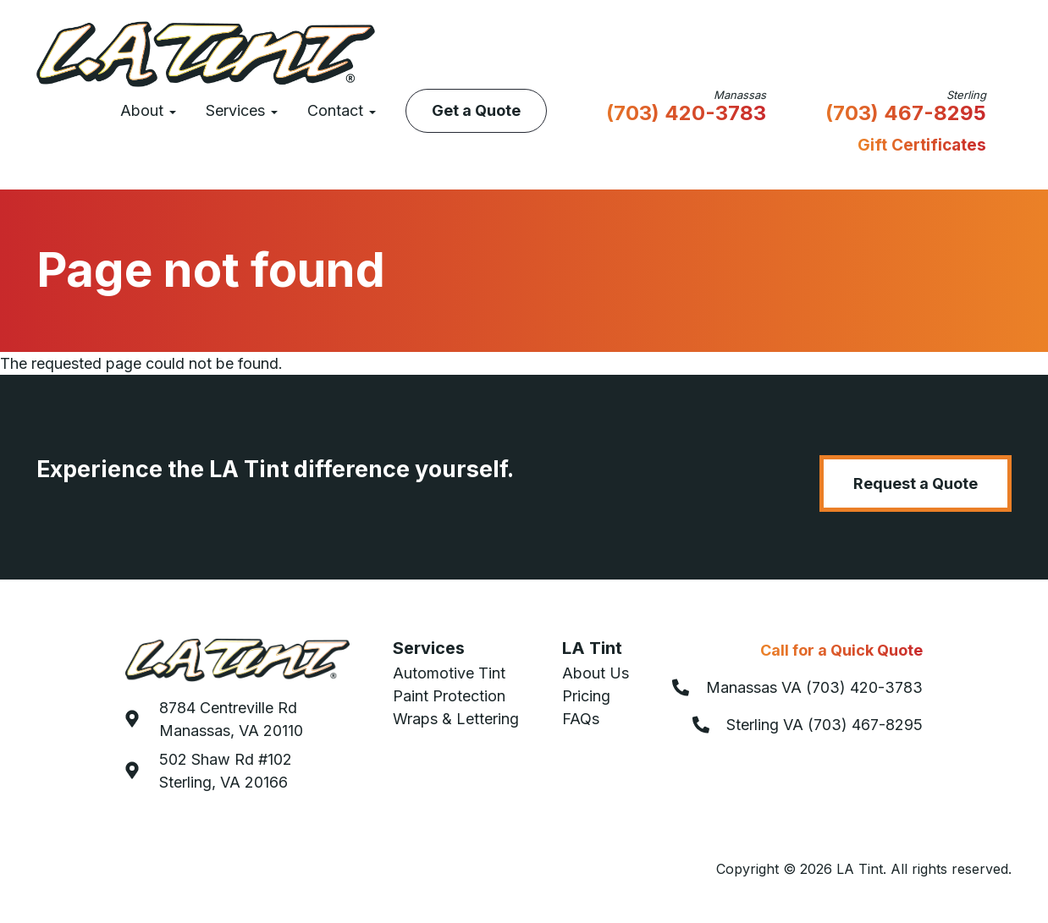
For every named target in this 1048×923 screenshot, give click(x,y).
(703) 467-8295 (905, 114)
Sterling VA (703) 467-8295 (824, 724)
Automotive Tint (449, 673)
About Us (595, 673)
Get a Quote (476, 110)
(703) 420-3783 (686, 114)
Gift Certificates (922, 145)
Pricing (586, 696)
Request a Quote (915, 483)
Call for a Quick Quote (841, 650)
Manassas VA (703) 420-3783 (814, 687)
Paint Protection (449, 696)
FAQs (580, 719)
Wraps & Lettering (456, 719)
